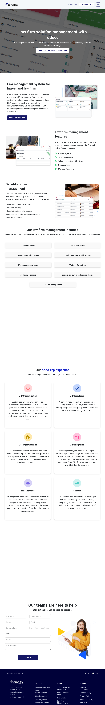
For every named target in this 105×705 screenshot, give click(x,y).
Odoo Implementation (41, 692)
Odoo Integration (41, 696)
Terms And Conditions (84, 688)
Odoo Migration (41, 699)
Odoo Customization (42, 688)
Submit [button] (28, 658)
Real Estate (61, 698)
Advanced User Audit (63, 693)
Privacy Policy (85, 696)
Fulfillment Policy (86, 699)
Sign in (72, 4)
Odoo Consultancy (42, 703)
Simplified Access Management (63, 688)
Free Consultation (17, 118)
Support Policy (85, 693)
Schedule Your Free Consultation (52, 50)
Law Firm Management (62, 702)
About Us (83, 703)
